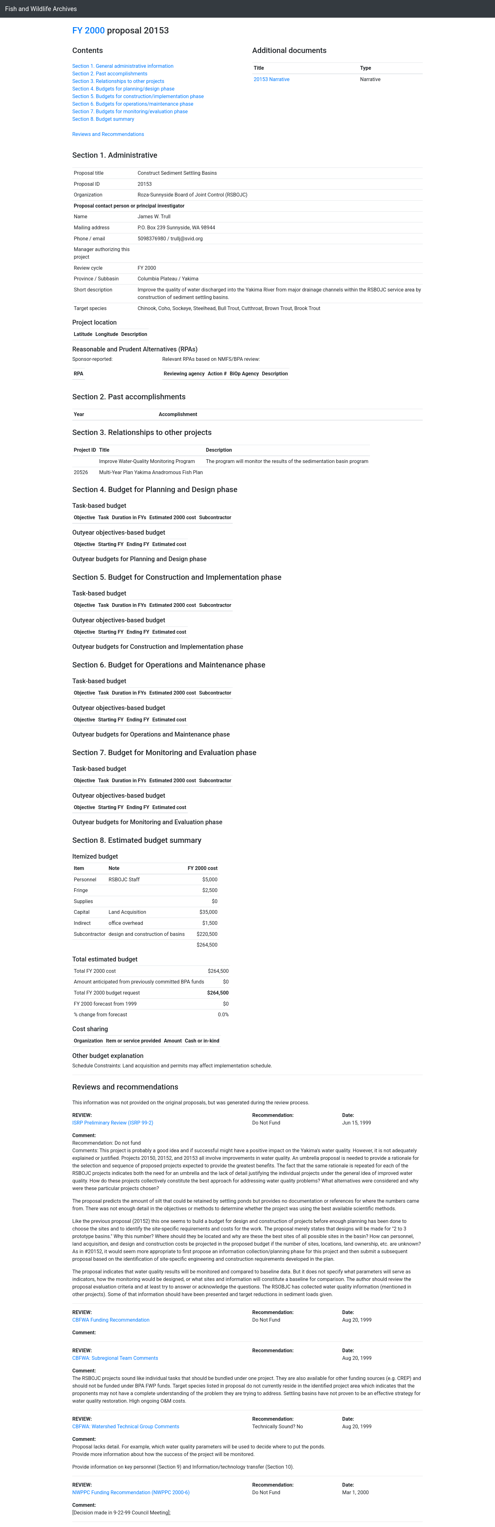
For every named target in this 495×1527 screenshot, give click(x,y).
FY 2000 (88, 30)
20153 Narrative (272, 79)
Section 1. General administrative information (123, 66)
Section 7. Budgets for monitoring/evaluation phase (130, 112)
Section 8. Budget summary (103, 119)
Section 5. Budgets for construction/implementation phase (138, 96)
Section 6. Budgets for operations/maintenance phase (132, 104)
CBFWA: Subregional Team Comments (115, 1358)
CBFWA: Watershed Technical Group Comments (125, 1427)
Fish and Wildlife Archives (41, 9)
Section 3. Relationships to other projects (118, 81)
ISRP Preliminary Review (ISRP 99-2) (112, 1123)
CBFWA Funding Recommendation (111, 1320)
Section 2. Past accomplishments (109, 74)
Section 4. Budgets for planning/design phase (123, 89)
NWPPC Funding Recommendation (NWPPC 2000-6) (131, 1492)
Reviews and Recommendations (108, 134)
